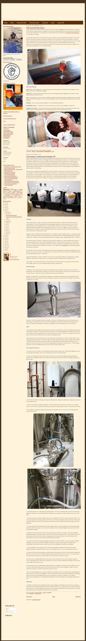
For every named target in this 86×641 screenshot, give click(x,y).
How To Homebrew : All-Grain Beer (11, 181)
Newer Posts (29, 596)
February (7, 232)
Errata (4, 121)
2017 (6, 235)
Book (12, 22)
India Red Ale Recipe (9, 179)
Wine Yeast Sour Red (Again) (11, 215)
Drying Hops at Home (9, 185)
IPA (4, 192)
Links (52, 22)
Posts (8, 609)
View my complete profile (14, 259)
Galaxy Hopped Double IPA (9, 174)
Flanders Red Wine (7, 135)
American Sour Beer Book (8, 196)
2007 (6, 250)
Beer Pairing (19, 197)
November (8, 213)
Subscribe (45, 22)
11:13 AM (44, 592)
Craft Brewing (31, 593)
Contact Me (60, 22)
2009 (6, 247)
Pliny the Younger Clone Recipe (11, 183)
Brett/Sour (6, 189)
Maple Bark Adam (6, 136)
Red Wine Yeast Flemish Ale (73, 32)
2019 (6, 209)
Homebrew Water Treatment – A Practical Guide (13, 169)
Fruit (15, 189)
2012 (6, 242)
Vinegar (4, 198)
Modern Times (17, 190)
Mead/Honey (8, 194)
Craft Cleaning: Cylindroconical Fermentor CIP (40, 156)
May (7, 227)
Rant (16, 196)
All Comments (10, 611)
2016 (6, 236)
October (7, 219)
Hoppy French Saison (8, 170)
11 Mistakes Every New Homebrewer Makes (12, 166)
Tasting (53, 151)
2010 (6, 245)
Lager (6, 193)
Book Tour (5, 113)
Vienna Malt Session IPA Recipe (10, 175)
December (8, 212)
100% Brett (12, 193)
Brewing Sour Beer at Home (9, 168)
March (7, 230)
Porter (17, 193)
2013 (6, 241)
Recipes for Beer (21, 22)
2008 (6, 248)
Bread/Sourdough (17, 194)
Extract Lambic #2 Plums (8, 134)
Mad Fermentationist (40, 151)
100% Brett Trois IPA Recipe (9, 173)
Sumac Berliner (6, 137)
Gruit (20, 196)
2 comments (49, 150)
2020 (6, 207)
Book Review (20, 192)
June (7, 225)
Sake (15, 197)
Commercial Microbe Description (9, 118)
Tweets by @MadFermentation (9, 124)
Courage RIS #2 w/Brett (7, 131)
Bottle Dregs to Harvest (7, 115)
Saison (8, 192)
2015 (6, 238)
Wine (22, 193)
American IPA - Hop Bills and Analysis (12, 182)
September (8, 221)
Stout (9, 190)
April (7, 228)
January (7, 233)
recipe (62, 29)
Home (5, 22)
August (7, 222)
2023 (6, 204)
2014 (6, 239)
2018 (6, 210)
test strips (65, 245)
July (7, 224)
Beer (30, 151)
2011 (6, 244)
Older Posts (78, 596)
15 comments (49, 592)
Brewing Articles (34, 22)
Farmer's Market (10, 197)
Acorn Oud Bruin (6, 130)
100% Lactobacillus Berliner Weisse (11, 177)
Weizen (4, 197)
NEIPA (13, 192)
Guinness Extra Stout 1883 (8, 132)
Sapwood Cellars (48, 151)
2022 (6, 206)
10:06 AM (44, 150)
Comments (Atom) (36, 599)
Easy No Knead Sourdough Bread (11, 178)
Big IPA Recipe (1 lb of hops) (9, 171)
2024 (6, 202)
